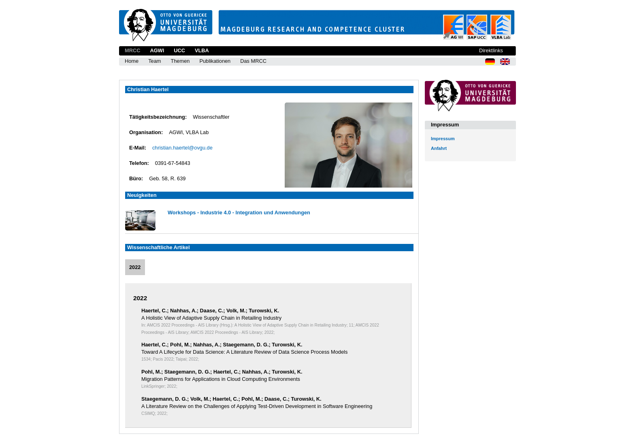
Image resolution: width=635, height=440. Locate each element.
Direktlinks (491, 50)
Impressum (443, 138)
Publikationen (214, 61)
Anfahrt (439, 148)
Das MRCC (253, 61)
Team (154, 61)
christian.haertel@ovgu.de (182, 148)
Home (132, 61)
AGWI (157, 50)
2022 (135, 267)
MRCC (132, 50)
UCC (179, 50)
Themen (180, 61)
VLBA (202, 50)
